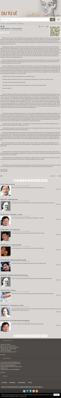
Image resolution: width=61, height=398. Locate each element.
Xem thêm (2, 372)
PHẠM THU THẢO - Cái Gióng (7, 290)
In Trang (1, 176)
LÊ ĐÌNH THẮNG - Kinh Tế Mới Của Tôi (10, 229)
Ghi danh (53, 15)
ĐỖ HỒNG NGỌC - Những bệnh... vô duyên (11, 214)
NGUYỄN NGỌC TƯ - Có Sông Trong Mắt (10, 245)
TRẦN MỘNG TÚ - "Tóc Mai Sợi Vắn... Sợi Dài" (12, 305)
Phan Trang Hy (4, 32)
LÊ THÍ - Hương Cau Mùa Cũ (7, 184)
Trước (41, 26)
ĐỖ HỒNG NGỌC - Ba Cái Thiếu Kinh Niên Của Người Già (15, 320)
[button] (58, 19)
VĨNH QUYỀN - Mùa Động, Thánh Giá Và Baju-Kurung (13, 275)
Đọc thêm (58, 189)
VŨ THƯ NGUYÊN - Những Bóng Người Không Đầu (13, 260)
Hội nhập (58, 15)
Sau (46, 26)
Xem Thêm (2, 354)
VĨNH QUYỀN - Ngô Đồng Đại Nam (9, 199)
